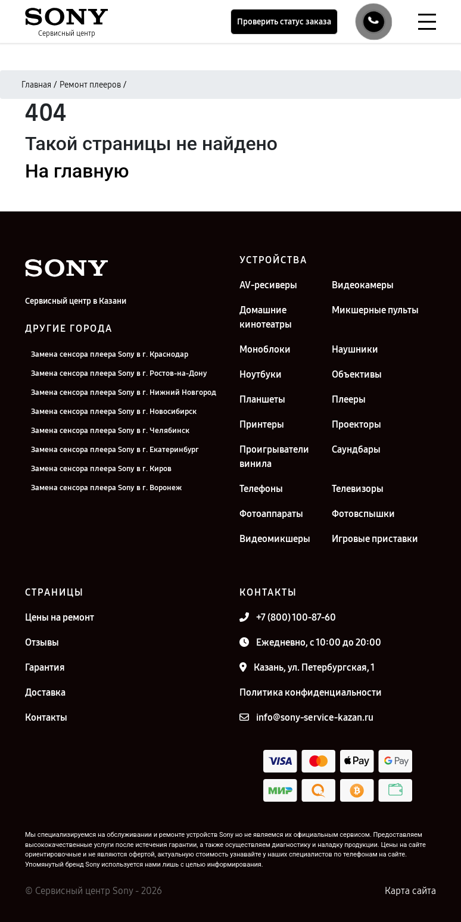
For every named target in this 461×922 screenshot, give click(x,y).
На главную (77, 171)
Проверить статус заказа (284, 22)
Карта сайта (410, 890)
